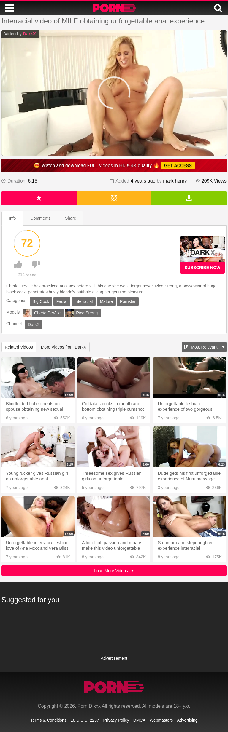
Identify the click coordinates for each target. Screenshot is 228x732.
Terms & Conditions (48, 720)
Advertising (187, 720)
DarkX (29, 33)
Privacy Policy (116, 720)
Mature (106, 301)
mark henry (175, 180)
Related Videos (19, 347)
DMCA (139, 720)
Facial (61, 301)
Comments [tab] (40, 218)
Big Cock (41, 301)
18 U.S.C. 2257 (85, 720)
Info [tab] (12, 218)
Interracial (84, 301)
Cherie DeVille (42, 313)
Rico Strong (81, 313)
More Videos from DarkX (63, 347)
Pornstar (128, 301)
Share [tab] (70, 218)
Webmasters (161, 720)
